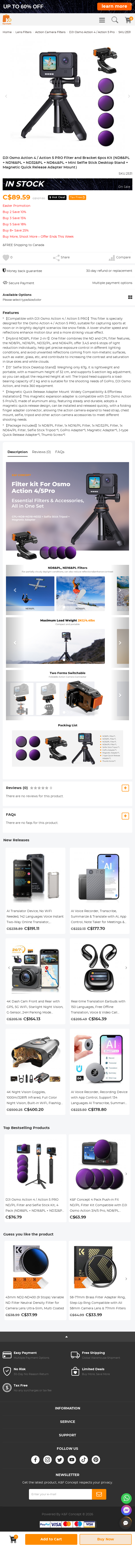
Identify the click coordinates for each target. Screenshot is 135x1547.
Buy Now (105, 1539)
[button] (15, 590)
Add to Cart (51, 1539)
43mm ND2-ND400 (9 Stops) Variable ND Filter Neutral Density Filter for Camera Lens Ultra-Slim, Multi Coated (35, 1303)
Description (18, 452)
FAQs (59, 452)
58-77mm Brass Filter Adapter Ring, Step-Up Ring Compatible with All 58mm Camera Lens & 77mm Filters (98, 1303)
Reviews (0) (41, 452)
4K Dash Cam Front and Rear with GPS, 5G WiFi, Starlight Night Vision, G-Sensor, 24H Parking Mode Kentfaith (35, 1007)
